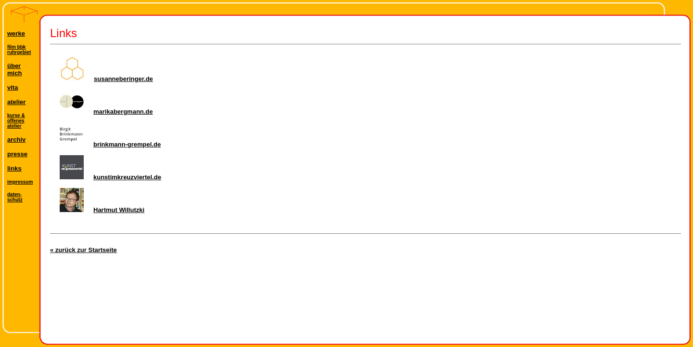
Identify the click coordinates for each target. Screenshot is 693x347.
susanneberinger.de (106, 78)
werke (16, 33)
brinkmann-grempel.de (110, 144)
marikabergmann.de (106, 111)
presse (17, 154)
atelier (16, 102)
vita (12, 87)
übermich (14, 69)
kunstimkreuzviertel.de (110, 177)
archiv (16, 139)
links (14, 168)
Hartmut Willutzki (102, 210)
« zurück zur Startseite (83, 250)
